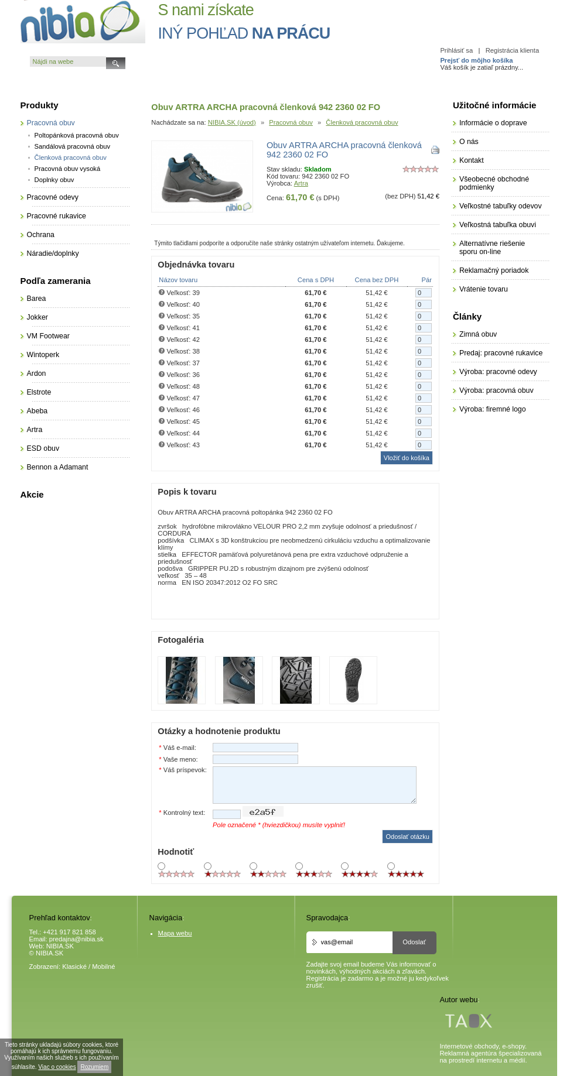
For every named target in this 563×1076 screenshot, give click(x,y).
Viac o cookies (57, 1067)
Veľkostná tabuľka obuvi (497, 225)
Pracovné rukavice (56, 216)
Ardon (36, 373)
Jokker (37, 317)
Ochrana (40, 235)
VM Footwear (48, 336)
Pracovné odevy (53, 197)
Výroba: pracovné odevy (498, 372)
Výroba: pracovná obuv (496, 390)
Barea (36, 298)
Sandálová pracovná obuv (72, 146)
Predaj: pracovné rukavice (500, 353)
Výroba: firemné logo (492, 409)
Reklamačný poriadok (493, 270)
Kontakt (471, 160)
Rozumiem (94, 1067)
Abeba (37, 411)
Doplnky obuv (54, 179)
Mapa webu (175, 933)
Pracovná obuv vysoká (68, 168)
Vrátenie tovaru (483, 289)
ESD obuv (43, 448)
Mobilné (103, 966)
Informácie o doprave (493, 123)
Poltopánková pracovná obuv (77, 135)
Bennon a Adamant (57, 467)
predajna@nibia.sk (76, 939)
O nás (469, 142)
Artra (301, 183)
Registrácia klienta (512, 50)
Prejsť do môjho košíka (476, 60)
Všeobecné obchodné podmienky (494, 183)
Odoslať (414, 941)
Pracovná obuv (291, 122)
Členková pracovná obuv (362, 122)
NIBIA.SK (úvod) (232, 122)
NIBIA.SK (60, 946)
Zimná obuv (478, 334)
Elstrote (39, 392)
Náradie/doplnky (53, 253)
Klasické (74, 966)
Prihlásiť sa (456, 50)
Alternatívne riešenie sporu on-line (492, 247)
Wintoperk (43, 355)
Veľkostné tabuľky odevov (500, 206)
